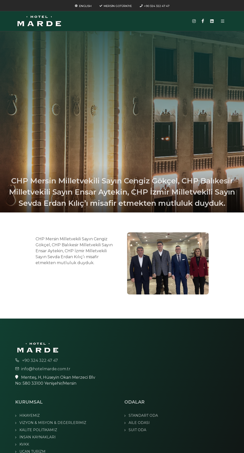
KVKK (24, 444)
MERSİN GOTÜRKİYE (115, 6)
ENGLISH (83, 6)
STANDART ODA (143, 415)
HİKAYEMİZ (29, 415)
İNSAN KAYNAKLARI (37, 437)
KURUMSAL (29, 402)
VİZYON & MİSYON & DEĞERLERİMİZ (52, 422)
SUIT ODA (137, 430)
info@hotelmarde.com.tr (42, 369)
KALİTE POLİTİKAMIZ (38, 430)
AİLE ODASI (139, 422)
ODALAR (134, 402)
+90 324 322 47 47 (154, 6)
